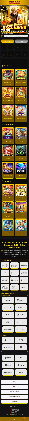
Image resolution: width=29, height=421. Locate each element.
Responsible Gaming (14, 396)
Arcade (11, 53)
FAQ (14, 381)
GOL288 (3, 250)
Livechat (24, 418)
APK (14, 418)
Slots (18, 46)
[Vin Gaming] (14, 410)
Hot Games (11, 46)
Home (4, 46)
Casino (24, 46)
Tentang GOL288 (14, 391)
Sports (4, 53)
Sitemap (14, 401)
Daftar (7, 41)
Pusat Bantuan (14, 386)
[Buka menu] (2, 2)
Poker (18, 53)
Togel (25, 53)
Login (21, 41)
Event (5, 418)
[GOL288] (14, 2)
